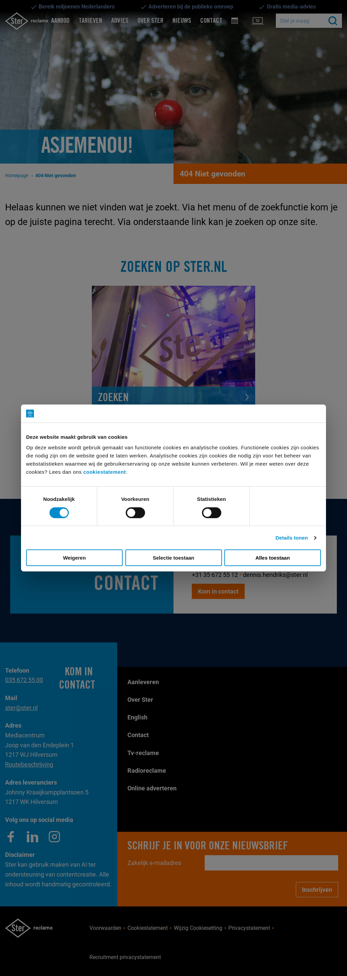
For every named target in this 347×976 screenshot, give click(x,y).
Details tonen (291, 538)
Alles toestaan (273, 558)
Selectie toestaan (174, 558)
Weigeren (74, 558)
